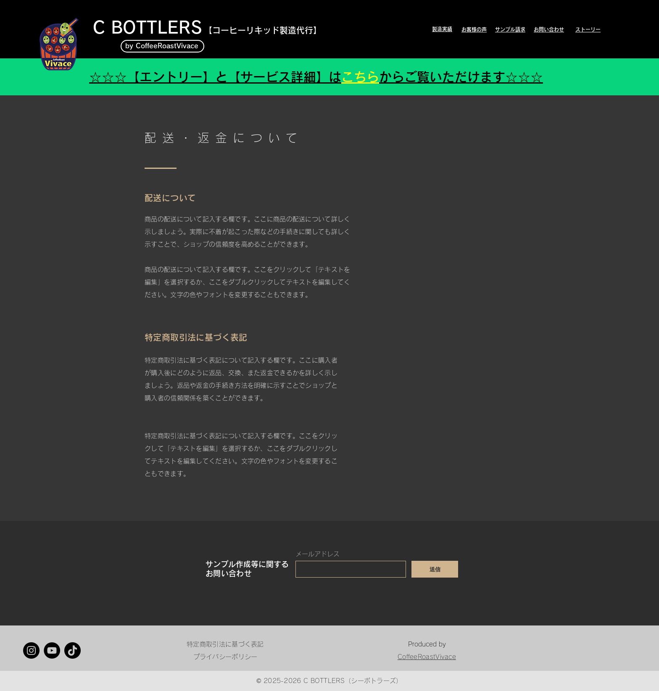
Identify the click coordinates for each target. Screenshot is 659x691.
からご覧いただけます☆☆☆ (461, 77)
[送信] (434, 569)
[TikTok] (72, 650)
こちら (360, 77)
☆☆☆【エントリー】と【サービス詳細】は (215, 77)
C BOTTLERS (147, 27)
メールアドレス (317, 554)
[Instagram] (31, 650)
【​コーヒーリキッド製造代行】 (263, 30)
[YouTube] (52, 650)
